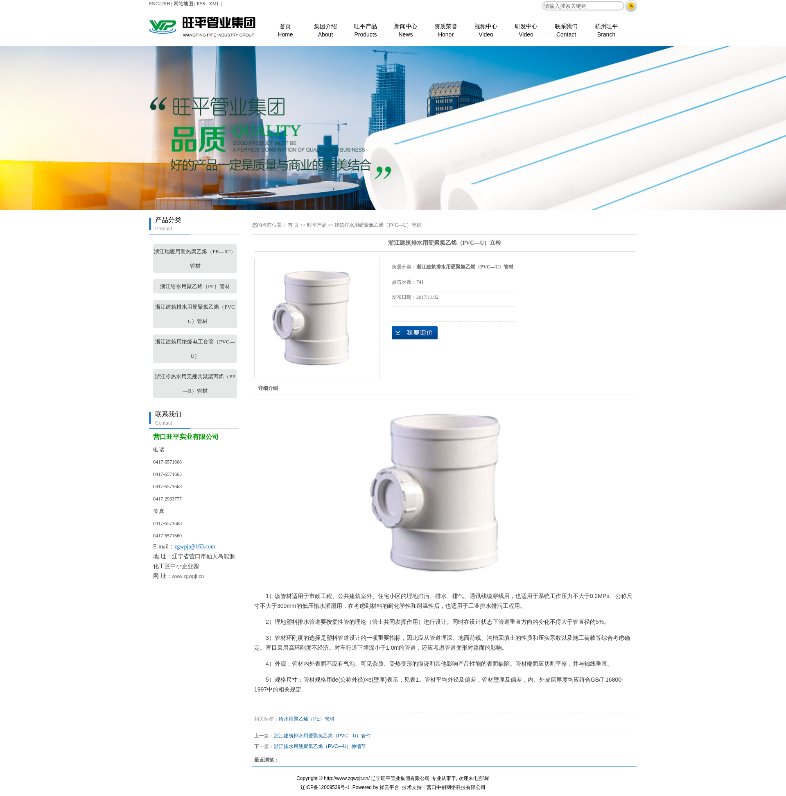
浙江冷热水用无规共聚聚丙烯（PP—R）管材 (195, 383)
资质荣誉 (445, 26)
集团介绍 (325, 26)
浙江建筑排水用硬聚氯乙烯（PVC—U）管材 (195, 314)
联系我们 (566, 26)
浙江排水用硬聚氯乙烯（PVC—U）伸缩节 (320, 746)
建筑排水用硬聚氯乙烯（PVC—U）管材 (377, 225)
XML (214, 4)
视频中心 (485, 26)
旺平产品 (365, 26)
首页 (285, 26)
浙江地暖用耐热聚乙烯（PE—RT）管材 (195, 258)
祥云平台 (389, 787)
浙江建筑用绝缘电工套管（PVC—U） (195, 349)
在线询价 (415, 332)
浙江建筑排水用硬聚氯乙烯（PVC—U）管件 (322, 736)
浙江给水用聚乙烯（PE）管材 (195, 286)
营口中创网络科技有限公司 (456, 787)
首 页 (293, 225)
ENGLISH (159, 4)
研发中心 (526, 26)
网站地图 (183, 4)
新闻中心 (405, 26)
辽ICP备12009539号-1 (325, 787)
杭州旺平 (606, 26)
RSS (200, 4)
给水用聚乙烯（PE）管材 (306, 719)
